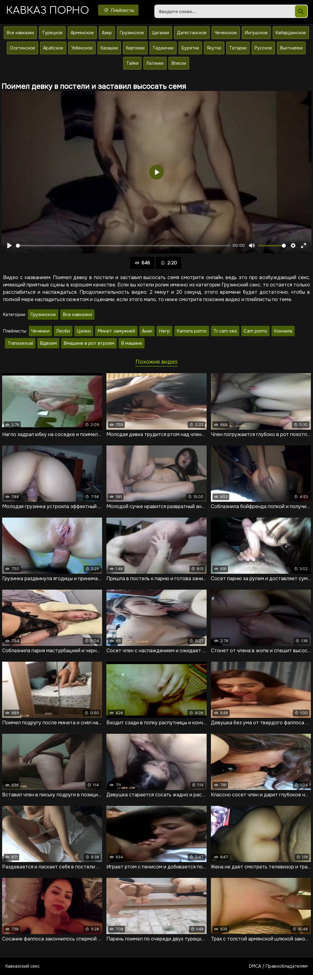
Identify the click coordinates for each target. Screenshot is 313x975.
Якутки (214, 48)
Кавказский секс (23, 966)
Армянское (82, 32)
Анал (147, 331)
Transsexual (20, 343)
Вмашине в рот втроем (89, 343)
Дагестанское (192, 32)
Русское (263, 48)
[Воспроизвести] (9, 245)
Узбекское (82, 48)
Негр (164, 331)
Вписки (178, 63)
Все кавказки (20, 32)
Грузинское (132, 32)
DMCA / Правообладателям (278, 966)
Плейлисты (118, 10)
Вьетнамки (291, 48)
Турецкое (52, 32)
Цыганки (160, 32)
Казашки (109, 48)
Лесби (63, 331)
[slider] (123, 246)
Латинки (155, 63)
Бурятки (190, 48)
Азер (107, 32)
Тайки (132, 63)
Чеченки (40, 331)
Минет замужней (116, 331)
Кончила (283, 331)
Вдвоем (48, 343)
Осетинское (22, 48)
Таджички (163, 48)
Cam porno (255, 331)
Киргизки (135, 48)
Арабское (53, 48)
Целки (84, 331)
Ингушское (256, 32)
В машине (131, 343)
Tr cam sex (225, 331)
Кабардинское (291, 32)
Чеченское (226, 32)
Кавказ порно (47, 10)
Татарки (238, 48)
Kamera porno (192, 331)
